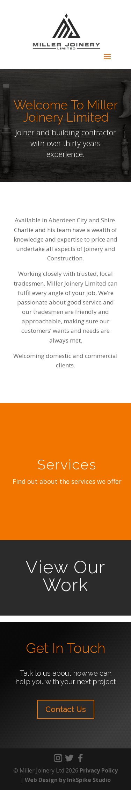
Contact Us (65, 709)
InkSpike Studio (89, 780)
